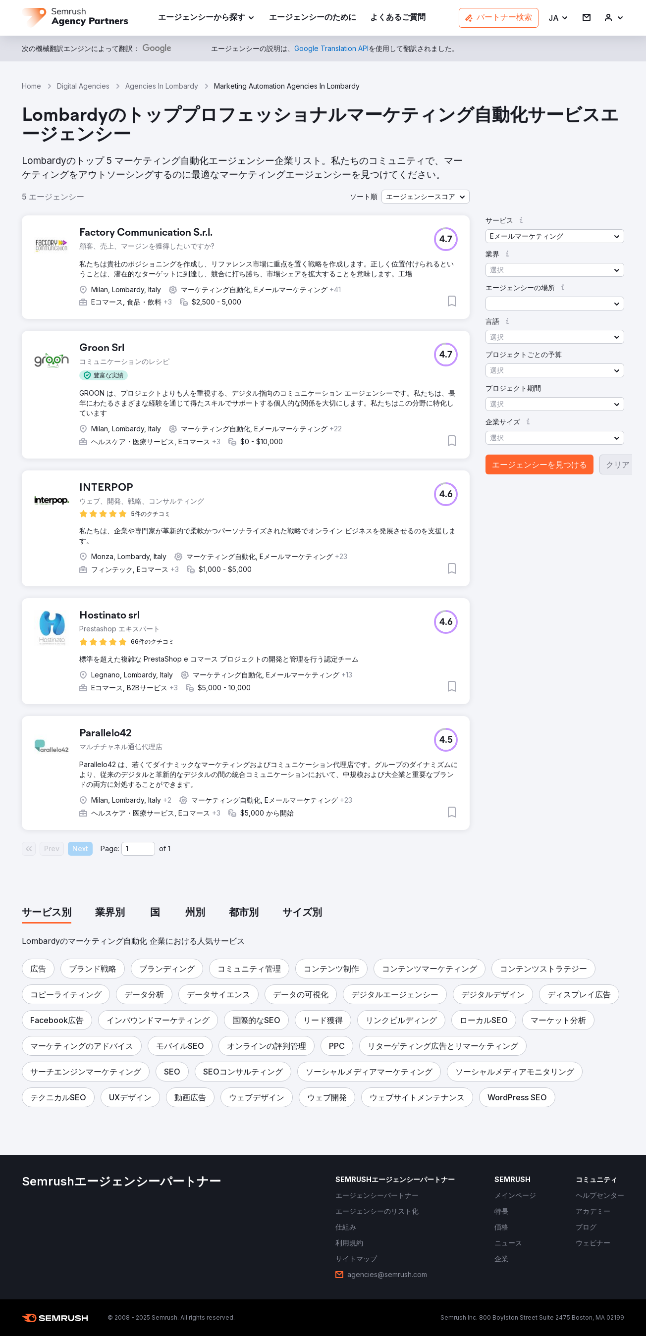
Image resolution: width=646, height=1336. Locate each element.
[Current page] (138, 848)
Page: (110, 848)
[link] (312, 18)
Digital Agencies (83, 86)
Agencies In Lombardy (161, 86)
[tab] (46, 913)
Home (31, 86)
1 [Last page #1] (169, 848)
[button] (558, 18)
